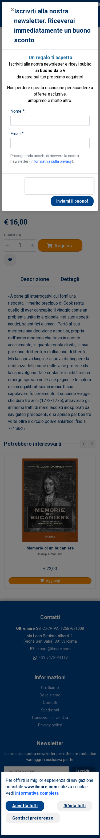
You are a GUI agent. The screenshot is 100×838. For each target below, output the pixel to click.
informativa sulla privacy (51, 161)
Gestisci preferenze (32, 818)
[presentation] (59, 186)
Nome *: (17, 111)
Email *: (17, 133)
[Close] (12, 9)
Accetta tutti (25, 805)
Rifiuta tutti (74, 805)
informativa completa (37, 793)
